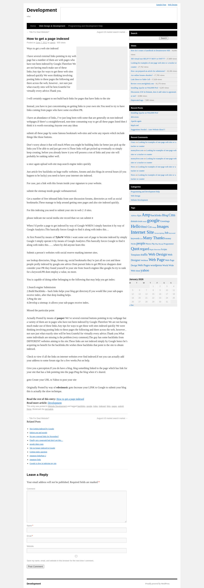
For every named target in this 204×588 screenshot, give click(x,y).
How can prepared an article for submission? (148, 71)
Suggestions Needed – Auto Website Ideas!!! (148, 129)
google (89, 406)
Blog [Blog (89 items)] (165, 215)
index (95, 406)
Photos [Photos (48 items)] (148, 244)
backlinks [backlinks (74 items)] (156, 215)
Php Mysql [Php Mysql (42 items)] (159, 244)
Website (30, 546)
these (29, 409)
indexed (102, 406)
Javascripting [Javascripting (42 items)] (159, 233)
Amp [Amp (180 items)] (146, 214)
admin (52, 43)
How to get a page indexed (70, 399)
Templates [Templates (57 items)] (135, 254)
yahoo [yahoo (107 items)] (145, 270)
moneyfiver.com (137, 150)
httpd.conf (135, 125)
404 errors (135, 117)
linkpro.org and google (38, 432)
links (108, 406)
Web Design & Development (52, 26)
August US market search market (112, 32)
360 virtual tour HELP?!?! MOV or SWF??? (148, 59)
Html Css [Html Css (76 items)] (146, 226)
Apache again (136, 121)
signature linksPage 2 (38, 456)
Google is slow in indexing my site (43, 463)
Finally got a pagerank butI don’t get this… (46, 440)
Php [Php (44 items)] (153, 244)
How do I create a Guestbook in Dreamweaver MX (150, 50)
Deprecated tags (137, 100)
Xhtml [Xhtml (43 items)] (137, 271)
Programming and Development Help (85, 26)
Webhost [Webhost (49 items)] (144, 260)
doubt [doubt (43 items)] (140, 221)
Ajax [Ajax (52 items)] (139, 215)
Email (30, 536)
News (133, 167)
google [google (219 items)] (153, 220)
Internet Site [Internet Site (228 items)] (142, 232)
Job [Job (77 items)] (166, 232)
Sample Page (161, 5)
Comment (31, 489)
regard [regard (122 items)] (144, 249)
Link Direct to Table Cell (140, 79)
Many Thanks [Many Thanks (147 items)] (154, 238)
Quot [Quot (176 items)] (135, 248)
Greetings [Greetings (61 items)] (165, 221)
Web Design (172, 5)
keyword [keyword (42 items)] (172, 233)
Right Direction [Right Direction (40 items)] (155, 249)
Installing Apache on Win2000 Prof (144, 88)
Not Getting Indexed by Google (42, 429)
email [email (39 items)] (145, 221)
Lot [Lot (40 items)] (141, 239)
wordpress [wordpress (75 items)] (156, 265)
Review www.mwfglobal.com (142, 84)
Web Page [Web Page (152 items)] (157, 259)
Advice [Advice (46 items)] (134, 215)
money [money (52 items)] (168, 238)
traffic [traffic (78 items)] (144, 254)
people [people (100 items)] (140, 243)
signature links (35, 459)
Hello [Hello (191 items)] (136, 226)
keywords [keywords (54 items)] (135, 238)
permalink (49, 409)
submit (121, 406)
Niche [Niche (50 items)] (133, 244)
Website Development (57, 406)
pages (114, 406)
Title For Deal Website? (38, 32)
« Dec (131, 305)
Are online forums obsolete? (142, 75)
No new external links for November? (44, 436)
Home (33, 26)
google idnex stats (37, 444)
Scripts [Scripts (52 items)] (164, 249)
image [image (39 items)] (154, 227)
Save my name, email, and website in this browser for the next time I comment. (60, 561)
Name (30, 526)
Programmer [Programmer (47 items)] (169, 244)
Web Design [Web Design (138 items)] (157, 254)
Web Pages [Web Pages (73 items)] (144, 265)
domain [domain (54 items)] (134, 221)
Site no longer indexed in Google (42, 448)
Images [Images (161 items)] (163, 226)
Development (42, 10)
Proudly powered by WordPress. (157, 584)
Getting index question (38, 452)
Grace (133, 142)
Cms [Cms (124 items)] (172, 215)
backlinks (81, 406)
